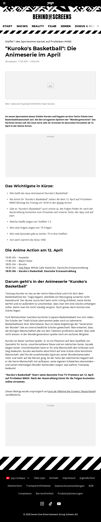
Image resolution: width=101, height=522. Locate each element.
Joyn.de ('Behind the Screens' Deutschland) (71, 391)
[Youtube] (59, 504)
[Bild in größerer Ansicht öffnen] (50, 85)
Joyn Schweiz (18, 478)
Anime (60, 202)
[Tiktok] (50, 504)
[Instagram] (42, 504)
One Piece (24, 267)
